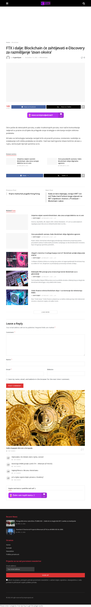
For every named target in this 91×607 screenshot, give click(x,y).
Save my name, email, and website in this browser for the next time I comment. (39, 379)
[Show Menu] (7, 3)
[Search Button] (84, 3)
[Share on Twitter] (63, 107)
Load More (45, 312)
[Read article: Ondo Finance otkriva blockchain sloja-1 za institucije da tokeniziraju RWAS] (17, 297)
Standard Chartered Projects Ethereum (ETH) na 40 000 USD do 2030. (39, 530)
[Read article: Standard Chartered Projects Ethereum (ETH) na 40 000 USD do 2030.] (10, 532)
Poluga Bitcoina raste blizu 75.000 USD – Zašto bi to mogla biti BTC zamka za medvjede (46, 521)
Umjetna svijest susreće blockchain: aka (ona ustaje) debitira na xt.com (28, 161)
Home (8, 42)
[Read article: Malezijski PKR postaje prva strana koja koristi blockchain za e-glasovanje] (17, 278)
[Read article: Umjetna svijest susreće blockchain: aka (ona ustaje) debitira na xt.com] (11, 161)
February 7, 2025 (47, 258)
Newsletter (10, 551)
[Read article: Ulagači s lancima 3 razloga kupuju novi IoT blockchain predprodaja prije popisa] (17, 259)
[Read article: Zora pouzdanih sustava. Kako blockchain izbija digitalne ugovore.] (52, 161)
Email (9, 369)
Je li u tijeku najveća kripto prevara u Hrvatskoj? (27, 477)
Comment (10, 332)
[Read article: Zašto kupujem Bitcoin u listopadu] (45, 418)
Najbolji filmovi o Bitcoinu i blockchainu (25, 470)
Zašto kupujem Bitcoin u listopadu (19, 448)
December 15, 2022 (31, 57)
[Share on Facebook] (28, 107)
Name (9, 360)
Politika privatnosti (12, 554)
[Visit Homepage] (45, 3)
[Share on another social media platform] (83, 107)
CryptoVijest (17, 57)
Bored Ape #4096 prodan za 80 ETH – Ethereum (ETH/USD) (32, 464)
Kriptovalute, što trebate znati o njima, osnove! (28, 457)
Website (50, 369)
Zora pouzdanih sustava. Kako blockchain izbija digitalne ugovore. (69, 161)
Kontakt (9, 548)
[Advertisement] (45, 23)
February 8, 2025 (22, 165)
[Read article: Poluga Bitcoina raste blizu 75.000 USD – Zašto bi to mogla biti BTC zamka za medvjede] (10, 523)
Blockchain (15, 42)
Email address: (20, 568)
